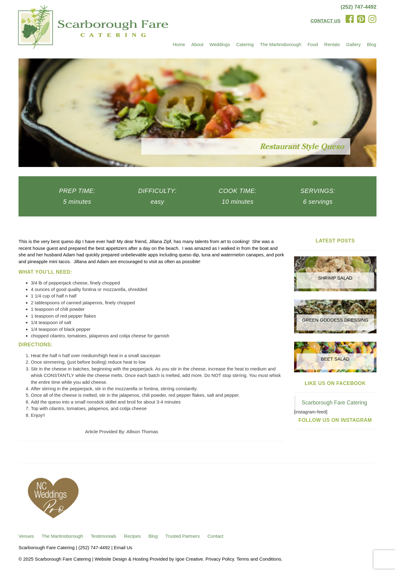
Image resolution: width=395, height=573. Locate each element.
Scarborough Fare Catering (334, 403)
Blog (371, 44)
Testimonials (103, 536)
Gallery (353, 44)
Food (312, 44)
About (197, 44)
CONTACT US (325, 20)
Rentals (332, 44)
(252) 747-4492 (358, 7)
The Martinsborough (280, 44)
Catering (245, 44)
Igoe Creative (189, 559)
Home (179, 44)
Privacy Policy (220, 559)
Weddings (220, 44)
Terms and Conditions (258, 559)
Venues (26, 536)
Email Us (123, 547)
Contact (215, 536)
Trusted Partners (182, 536)
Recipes (132, 536)
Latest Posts (335, 240)
